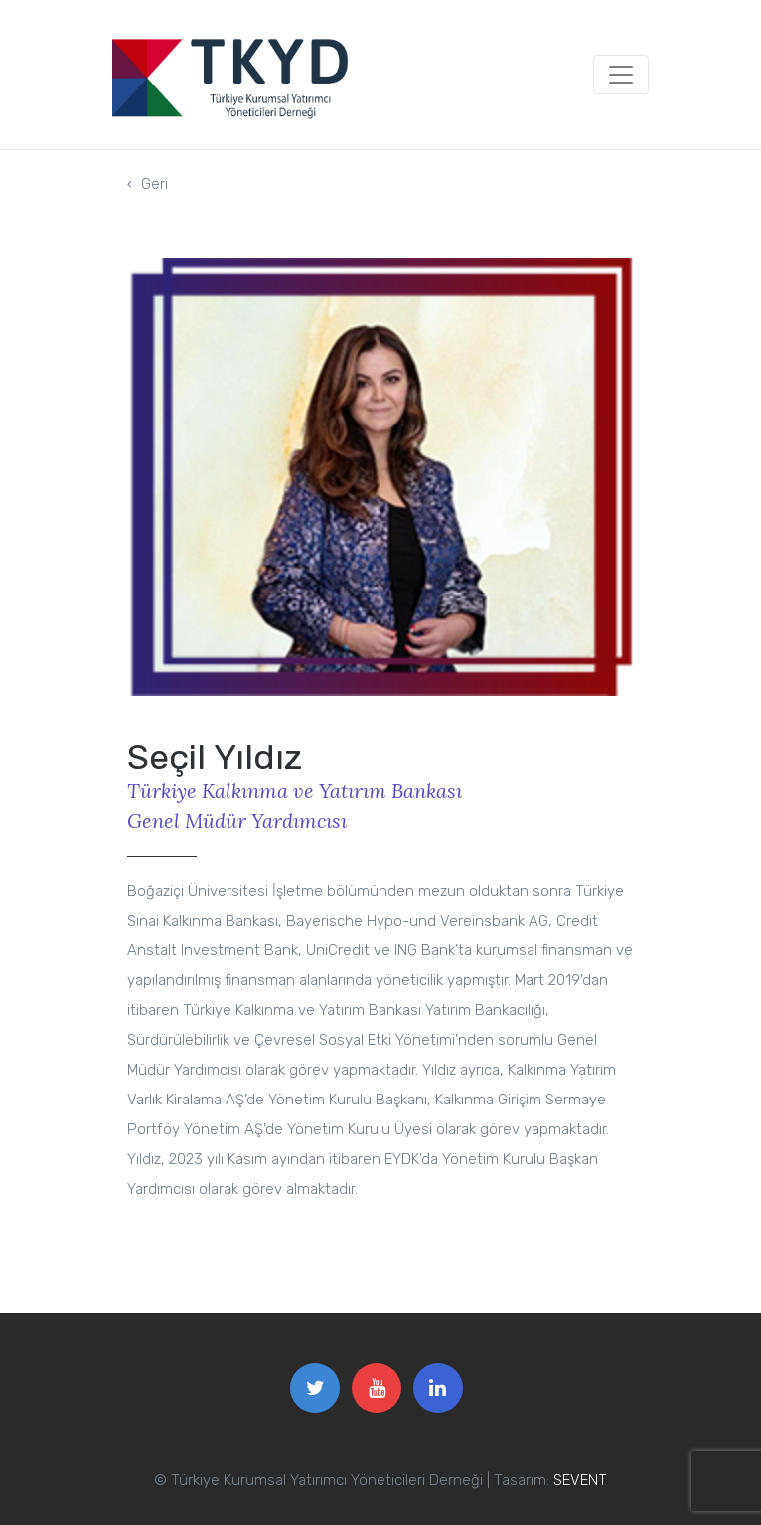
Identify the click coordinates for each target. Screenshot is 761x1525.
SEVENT (580, 1480)
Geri (147, 181)
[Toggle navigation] (621, 74)
